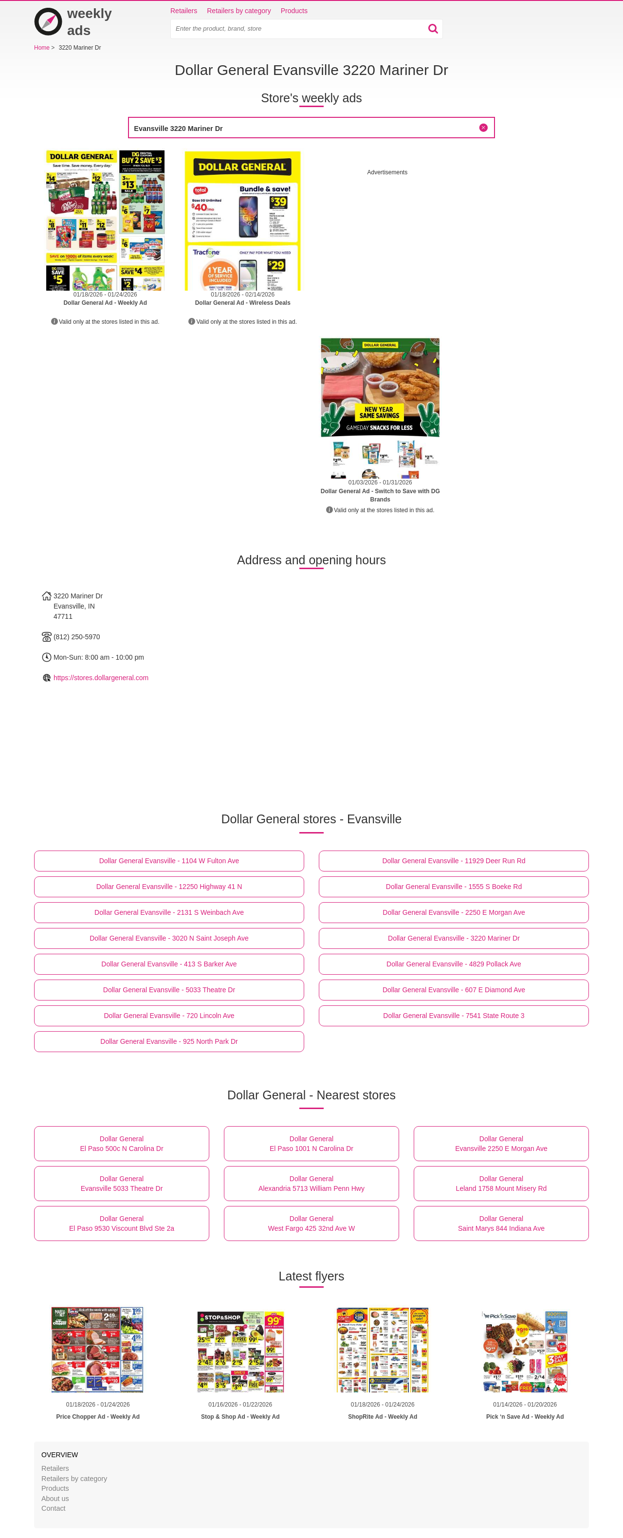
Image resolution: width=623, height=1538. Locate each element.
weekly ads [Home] (73, 22)
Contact (53, 1508)
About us (55, 1498)
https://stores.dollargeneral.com (101, 678)
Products (294, 11)
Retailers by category (239, 11)
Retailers (183, 11)
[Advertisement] (449, 245)
